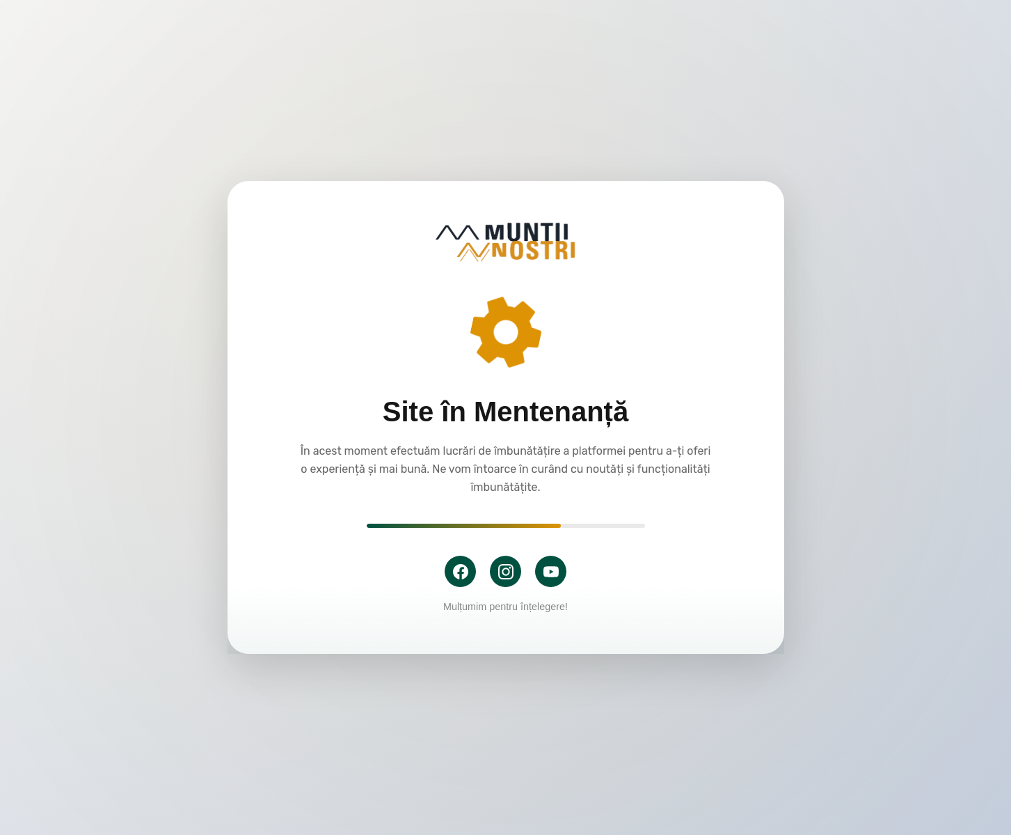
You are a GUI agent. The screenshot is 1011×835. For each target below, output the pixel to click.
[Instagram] (505, 571)
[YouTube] (550, 571)
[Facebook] (460, 571)
